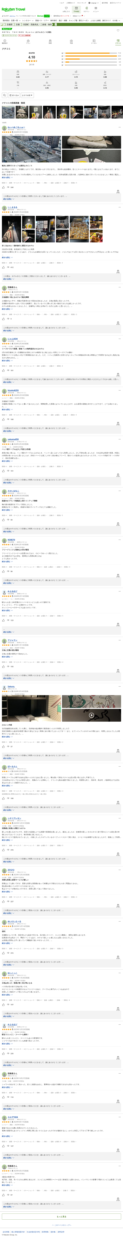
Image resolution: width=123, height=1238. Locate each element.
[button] (8, 112)
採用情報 (45, 1232)
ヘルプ (62, 3)
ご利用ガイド (70, 3)
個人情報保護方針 (18, 1232)
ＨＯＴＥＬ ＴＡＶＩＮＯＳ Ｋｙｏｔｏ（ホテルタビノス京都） (27, 32)
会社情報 (6, 1232)
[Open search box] (4, 95)
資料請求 (61, 1232)
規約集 (53, 1232)
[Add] (118, 30)
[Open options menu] (27, 95)
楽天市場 (105, 3)
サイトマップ (81, 3)
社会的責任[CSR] (33, 1232)
